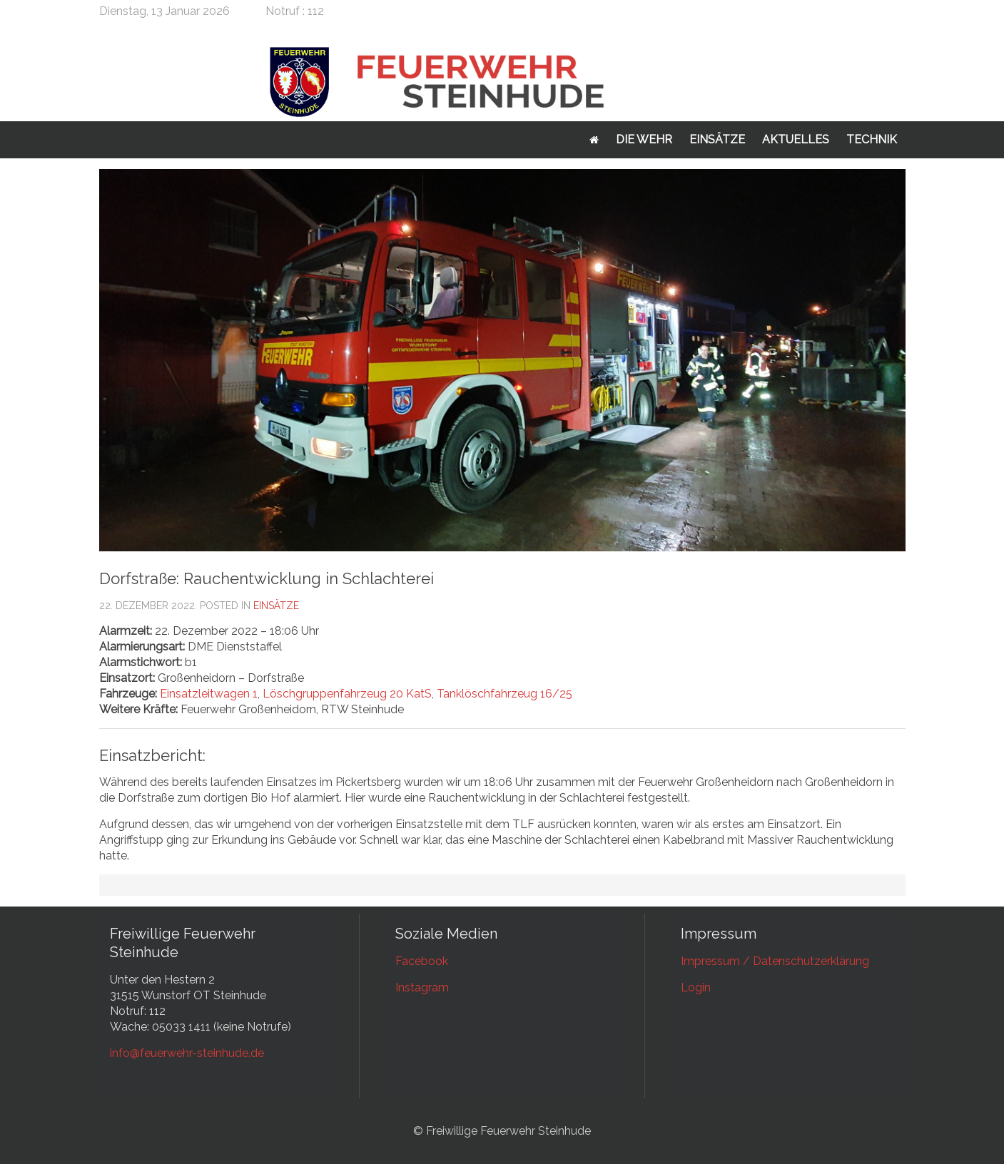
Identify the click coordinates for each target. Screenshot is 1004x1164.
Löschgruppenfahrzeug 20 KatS (347, 693)
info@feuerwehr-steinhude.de (187, 1053)
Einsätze (717, 139)
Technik (871, 139)
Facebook (421, 961)
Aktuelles (795, 139)
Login (696, 987)
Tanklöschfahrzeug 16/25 (504, 693)
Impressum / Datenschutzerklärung (775, 961)
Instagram (422, 987)
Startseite (594, 140)
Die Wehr (644, 139)
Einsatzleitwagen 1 (209, 693)
